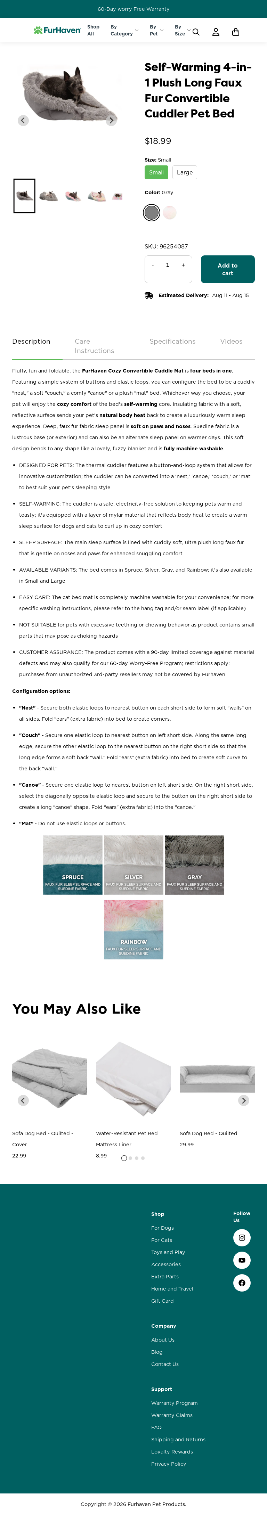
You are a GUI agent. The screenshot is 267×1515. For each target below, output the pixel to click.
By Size (180, 30)
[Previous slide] (23, 120)
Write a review (134, 1019)
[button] (24, 196)
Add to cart (228, 269)
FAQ (156, 1505)
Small (156, 172)
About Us (163, 1418)
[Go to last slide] (23, 1179)
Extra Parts (165, 1355)
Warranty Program (174, 1481)
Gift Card (162, 1379)
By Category (122, 30)
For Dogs (162, 1306)
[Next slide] (111, 120)
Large (185, 172)
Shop (157, 1292)
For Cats (161, 1318)
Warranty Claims (172, 1493)
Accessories (166, 1343)
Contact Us (165, 1442)
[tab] (124, 1237)
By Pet (154, 30)
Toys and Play (168, 1330)
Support (161, 1467)
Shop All (93, 30)
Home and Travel (172, 1367)
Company (163, 1404)
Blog (157, 1430)
